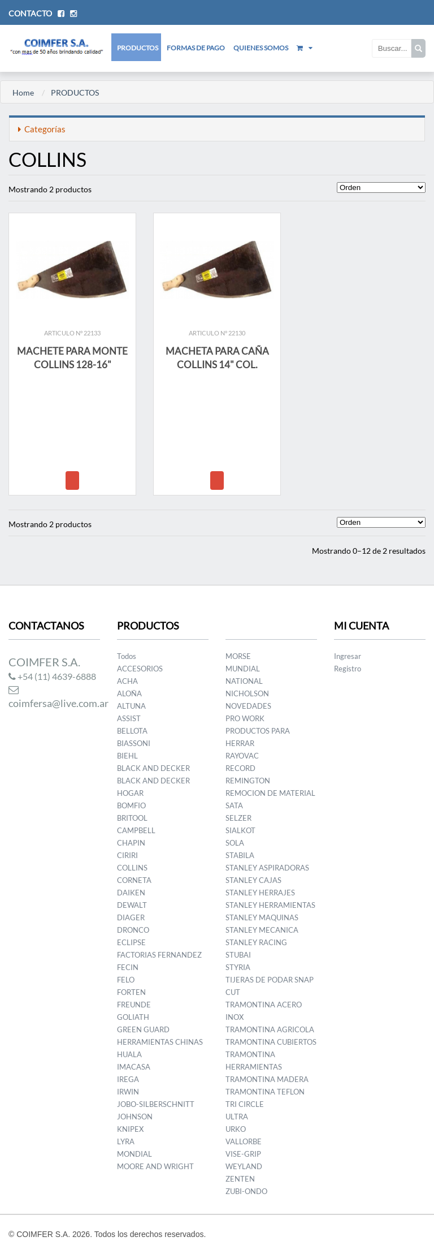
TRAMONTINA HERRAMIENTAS (253, 1060)
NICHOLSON (247, 693)
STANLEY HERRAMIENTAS (270, 905)
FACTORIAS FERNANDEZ (159, 954)
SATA (234, 805)
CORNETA (134, 880)
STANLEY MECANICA (261, 929)
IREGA (128, 1079)
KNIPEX (130, 1129)
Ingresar (347, 656)
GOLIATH (133, 1017)
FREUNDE (134, 1004)
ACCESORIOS (140, 668)
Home (23, 92)
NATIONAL (244, 681)
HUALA (129, 1054)
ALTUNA (131, 705)
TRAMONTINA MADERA (267, 1079)
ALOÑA (129, 693)
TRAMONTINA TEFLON (265, 1091)
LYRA (125, 1141)
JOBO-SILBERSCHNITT (155, 1104)
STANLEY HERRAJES (260, 892)
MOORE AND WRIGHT (155, 1166)
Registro (347, 668)
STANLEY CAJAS (253, 880)
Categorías (42, 129)
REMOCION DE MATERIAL (270, 793)
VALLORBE (243, 1141)
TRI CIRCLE (244, 1104)
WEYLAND (243, 1166)
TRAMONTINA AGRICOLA (269, 1029)
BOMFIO (131, 805)
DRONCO (133, 929)
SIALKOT (240, 830)
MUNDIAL (242, 668)
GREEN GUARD (143, 1029)
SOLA (234, 842)
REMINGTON (247, 780)
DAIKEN (131, 892)
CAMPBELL (136, 830)
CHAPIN (131, 842)
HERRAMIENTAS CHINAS (160, 1041)
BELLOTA (132, 730)
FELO (125, 979)
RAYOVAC (242, 755)
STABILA (239, 855)
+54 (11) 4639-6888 (52, 676)
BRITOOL (132, 817)
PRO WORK (244, 718)
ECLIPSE (131, 942)
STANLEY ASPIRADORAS (267, 867)
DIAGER (131, 917)
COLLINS (132, 867)
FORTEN (131, 992)
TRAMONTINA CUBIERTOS (270, 1041)
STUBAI (238, 954)
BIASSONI (133, 743)
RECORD (240, 768)
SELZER (238, 817)
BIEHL (127, 755)
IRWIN (128, 1091)
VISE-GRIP (243, 1153)
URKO (235, 1129)
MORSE (238, 656)
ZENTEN (240, 1178)
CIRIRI (127, 855)
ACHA (127, 681)
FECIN (127, 967)
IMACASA (133, 1066)
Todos (126, 656)
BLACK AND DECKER (153, 768)
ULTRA (236, 1116)
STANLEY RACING (256, 942)
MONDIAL (134, 1153)
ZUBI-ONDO (246, 1191)
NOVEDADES (248, 705)
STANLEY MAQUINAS (261, 917)
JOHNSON (135, 1116)
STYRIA (237, 967)
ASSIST (129, 718)
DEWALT (132, 905)
